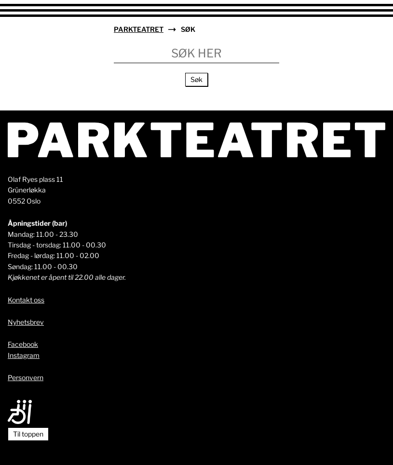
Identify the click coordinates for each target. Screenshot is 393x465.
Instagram (24, 355)
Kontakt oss (26, 300)
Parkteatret (138, 29)
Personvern (25, 377)
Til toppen (28, 434)
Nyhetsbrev (26, 322)
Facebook (23, 344)
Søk (196, 79)
